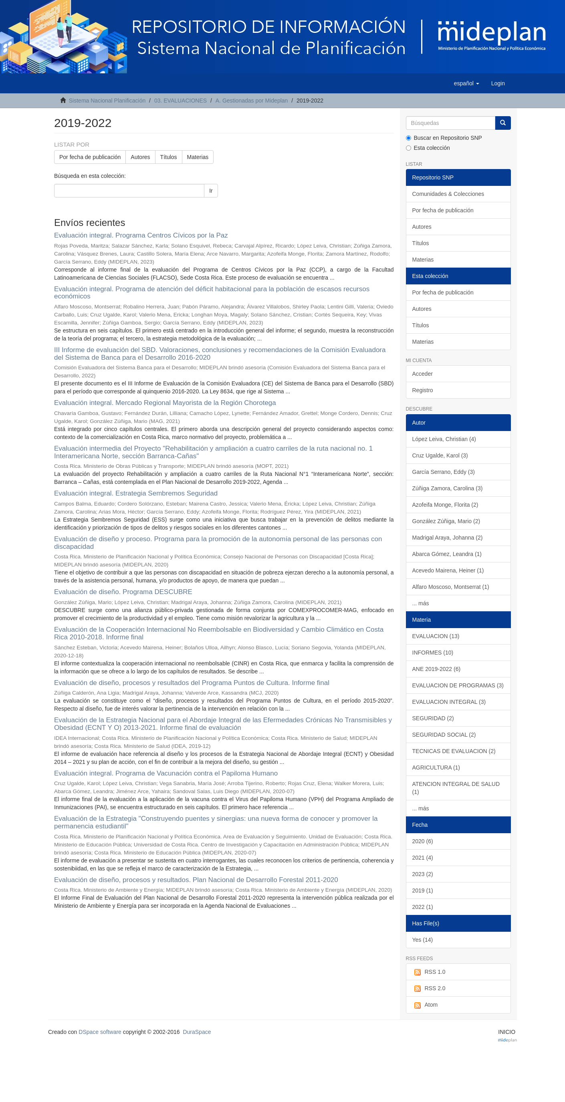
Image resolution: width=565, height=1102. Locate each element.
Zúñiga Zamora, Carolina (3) (447, 488)
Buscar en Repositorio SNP (444, 138)
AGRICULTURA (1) (436, 767)
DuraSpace (197, 1032)
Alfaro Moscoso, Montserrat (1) (450, 587)
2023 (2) (422, 874)
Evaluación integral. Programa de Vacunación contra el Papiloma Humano (166, 773)
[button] (466, 83)
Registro (422, 390)
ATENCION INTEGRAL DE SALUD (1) (456, 788)
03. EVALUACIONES (180, 100)
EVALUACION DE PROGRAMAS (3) (458, 685)
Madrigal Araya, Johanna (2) (447, 537)
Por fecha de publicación (90, 157)
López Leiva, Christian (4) (444, 439)
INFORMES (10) (433, 652)
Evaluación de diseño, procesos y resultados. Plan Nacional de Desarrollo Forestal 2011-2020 (196, 880)
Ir (211, 190)
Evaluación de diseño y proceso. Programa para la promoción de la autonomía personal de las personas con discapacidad (218, 542)
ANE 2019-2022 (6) (436, 669)
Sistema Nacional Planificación (107, 100)
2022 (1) (422, 907)
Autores (140, 157)
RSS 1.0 (429, 972)
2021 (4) (422, 857)
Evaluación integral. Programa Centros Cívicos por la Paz (141, 235)
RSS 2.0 (429, 988)
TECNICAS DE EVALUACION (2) (454, 751)
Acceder (422, 374)
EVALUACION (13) (436, 636)
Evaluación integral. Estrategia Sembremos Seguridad (136, 493)
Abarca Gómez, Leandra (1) (447, 554)
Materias (198, 157)
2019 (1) (422, 890)
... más (420, 603)
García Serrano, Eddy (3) (443, 472)
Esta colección (428, 148)
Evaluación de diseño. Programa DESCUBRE (123, 592)
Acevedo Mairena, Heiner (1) (448, 570)
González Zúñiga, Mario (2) (446, 521)
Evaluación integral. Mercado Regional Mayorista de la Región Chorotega (165, 403)
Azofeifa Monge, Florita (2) (445, 505)
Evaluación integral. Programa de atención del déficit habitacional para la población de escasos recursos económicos (211, 292)
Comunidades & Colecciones (448, 194)
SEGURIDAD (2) (433, 718)
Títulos (168, 157)
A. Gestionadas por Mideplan (252, 100)
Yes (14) (422, 940)
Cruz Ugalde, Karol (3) (440, 455)
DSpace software (100, 1032)
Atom (425, 1005)
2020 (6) (422, 841)
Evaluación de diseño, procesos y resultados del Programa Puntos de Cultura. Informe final (191, 683)
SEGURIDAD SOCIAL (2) (444, 734)
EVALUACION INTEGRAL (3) (449, 702)
